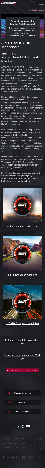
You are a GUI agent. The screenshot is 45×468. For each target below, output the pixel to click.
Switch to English (36, 10)
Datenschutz (19, 439)
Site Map (25, 448)
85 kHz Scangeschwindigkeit (22, 274)
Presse (16, 448)
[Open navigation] (41, 3)
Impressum (7, 439)
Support (32, 443)
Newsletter (7, 448)
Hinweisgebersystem (34, 439)
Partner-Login (37, 448)
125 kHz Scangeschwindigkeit (22, 323)
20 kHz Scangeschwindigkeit (22, 226)
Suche (40, 443)
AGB (24, 443)
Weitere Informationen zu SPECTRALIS (22, 370)
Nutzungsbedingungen (10, 443)
